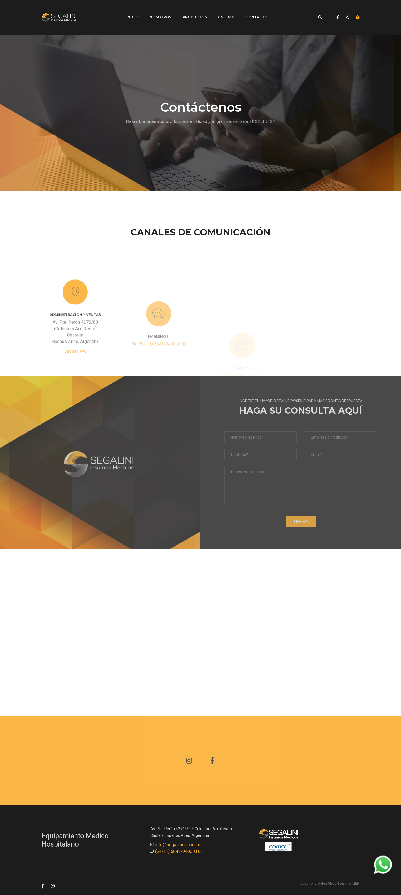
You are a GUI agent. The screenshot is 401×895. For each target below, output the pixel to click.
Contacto (253, 10)
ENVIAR (301, 507)
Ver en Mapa (75, 359)
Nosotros (157, 10)
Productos (191, 10)
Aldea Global (327, 869)
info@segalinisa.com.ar (177, 830)
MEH (355, 869)
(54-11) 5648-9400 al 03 (162, 361)
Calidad (223, 10)
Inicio (129, 10)
